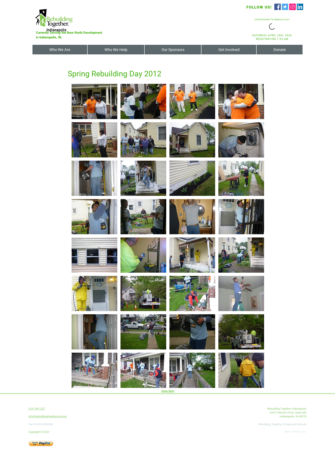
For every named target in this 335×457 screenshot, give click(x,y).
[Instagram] (292, 7)
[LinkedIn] (300, 7)
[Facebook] (277, 7)
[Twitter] (285, 7)
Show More (167, 391)
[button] (94, 101)
